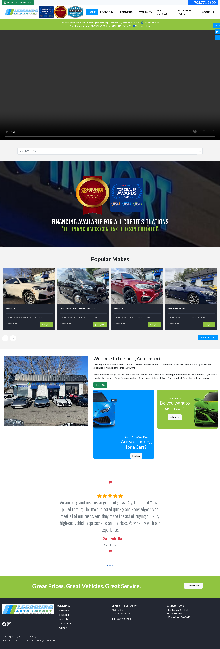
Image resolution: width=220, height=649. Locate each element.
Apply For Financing (18, 2)
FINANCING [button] (126, 12)
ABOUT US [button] (208, 12)
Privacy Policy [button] (17, 636)
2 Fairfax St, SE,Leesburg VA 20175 (124, 22)
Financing (64, 614)
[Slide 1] (107, 565)
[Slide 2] (110, 565)
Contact (63, 627)
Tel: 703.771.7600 (121, 619)
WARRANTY (145, 12)
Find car (136, 455)
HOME (92, 12)
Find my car (193, 585)
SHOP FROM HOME (184, 12)
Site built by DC (32, 636)
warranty (63, 619)
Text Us (100, 384)
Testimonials (65, 623)
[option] (29, 299)
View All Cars (207, 337)
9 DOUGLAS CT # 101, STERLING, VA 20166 (111, 26)
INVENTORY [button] (107, 12)
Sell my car (174, 417)
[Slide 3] (112, 565)
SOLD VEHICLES (162, 12)
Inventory (64, 610)
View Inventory (150, 22)
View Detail (12, 323)
